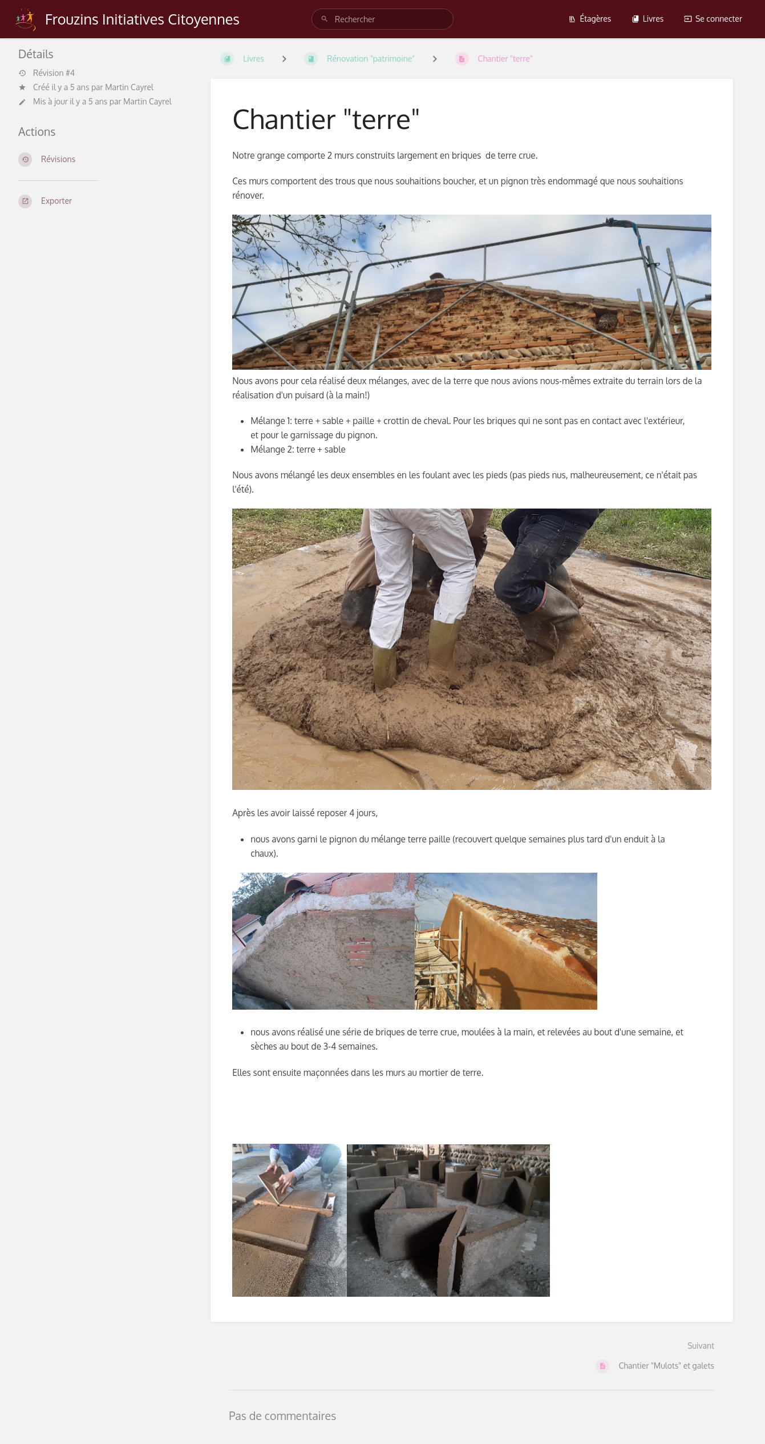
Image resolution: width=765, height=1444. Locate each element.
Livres (648, 18)
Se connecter (713, 18)
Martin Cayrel (129, 87)
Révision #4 (46, 73)
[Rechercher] (325, 19)
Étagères (589, 18)
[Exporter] (100, 201)
